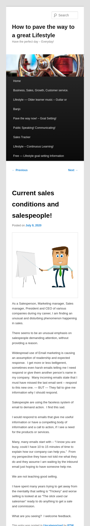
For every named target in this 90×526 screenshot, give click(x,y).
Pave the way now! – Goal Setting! (34, 118)
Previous (20, 170)
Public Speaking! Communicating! (34, 127)
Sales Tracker (21, 137)
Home (17, 81)
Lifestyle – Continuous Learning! (33, 146)
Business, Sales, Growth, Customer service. (40, 90)
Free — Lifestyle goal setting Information (38, 156)
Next (73, 170)
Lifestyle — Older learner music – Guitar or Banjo (40, 104)
